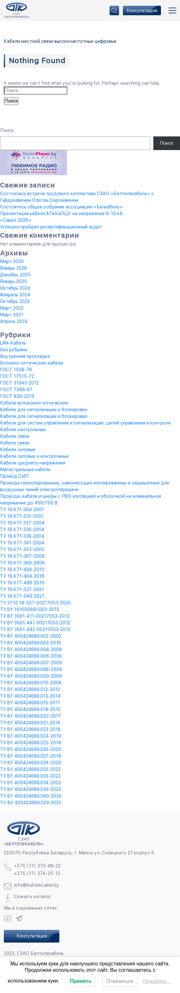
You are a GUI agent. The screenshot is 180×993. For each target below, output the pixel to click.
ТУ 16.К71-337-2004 (22, 522)
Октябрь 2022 (15, 301)
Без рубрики (13, 349)
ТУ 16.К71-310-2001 (21, 516)
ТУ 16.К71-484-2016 (22, 576)
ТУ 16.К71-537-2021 (22, 589)
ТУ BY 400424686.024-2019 (30, 736)
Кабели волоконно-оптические (34, 402)
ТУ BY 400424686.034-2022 (30, 782)
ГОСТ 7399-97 (16, 389)
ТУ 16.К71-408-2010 (22, 569)
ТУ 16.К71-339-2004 (22, 536)
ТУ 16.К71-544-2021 (22, 596)
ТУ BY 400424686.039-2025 (30, 789)
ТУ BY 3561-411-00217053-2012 (35, 616)
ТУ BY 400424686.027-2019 (30, 756)
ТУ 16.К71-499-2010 (22, 582)
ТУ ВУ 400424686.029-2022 (30, 802)
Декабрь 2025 (15, 274)
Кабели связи (14, 436)
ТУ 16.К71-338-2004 (22, 529)
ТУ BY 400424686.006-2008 (31, 656)
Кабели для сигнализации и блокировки (43, 409)
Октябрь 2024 (15, 288)
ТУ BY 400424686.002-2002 (30, 636)
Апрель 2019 (13, 321)
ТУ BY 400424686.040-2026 (31, 796)
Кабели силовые (18, 449)
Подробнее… (156, 981)
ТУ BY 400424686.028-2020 (30, 762)
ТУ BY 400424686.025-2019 (30, 742)
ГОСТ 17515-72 (17, 376)
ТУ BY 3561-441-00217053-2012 (35, 622)
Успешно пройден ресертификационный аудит (51, 226)
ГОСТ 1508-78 (16, 369)
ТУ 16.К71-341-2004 (22, 542)
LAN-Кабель (13, 342)
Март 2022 (11, 308)
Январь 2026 (13, 268)
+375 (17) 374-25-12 (37, 873)
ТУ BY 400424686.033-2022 (30, 776)
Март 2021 (11, 314)
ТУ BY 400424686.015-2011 (30, 702)
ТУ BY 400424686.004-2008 (31, 649)
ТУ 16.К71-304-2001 (22, 509)
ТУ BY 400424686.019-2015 (30, 709)
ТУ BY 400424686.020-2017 (30, 716)
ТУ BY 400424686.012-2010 (30, 689)
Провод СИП (14, 476)
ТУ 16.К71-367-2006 (22, 556)
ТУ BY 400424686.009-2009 (31, 676)
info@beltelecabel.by (36, 885)
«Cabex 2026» (15, 220)
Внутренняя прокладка (25, 356)
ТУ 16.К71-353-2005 (22, 549)
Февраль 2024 (15, 294)
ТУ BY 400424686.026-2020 (30, 749)
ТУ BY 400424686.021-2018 (30, 722)
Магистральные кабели (25, 469)
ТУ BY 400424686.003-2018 (30, 642)
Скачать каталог (32, 896)
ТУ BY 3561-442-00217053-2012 (35, 629)
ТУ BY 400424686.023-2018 (30, 729)
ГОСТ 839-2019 (17, 396)
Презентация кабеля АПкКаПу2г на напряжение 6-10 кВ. (61, 213)
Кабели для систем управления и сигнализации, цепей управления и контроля (85, 422)
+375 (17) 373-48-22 (37, 865)
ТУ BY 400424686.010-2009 (30, 682)
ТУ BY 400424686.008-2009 (31, 669)
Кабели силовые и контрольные (34, 456)
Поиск (7, 130)
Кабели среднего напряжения (32, 462)
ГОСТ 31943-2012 (19, 382)
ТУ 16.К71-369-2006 (22, 562)
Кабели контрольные (23, 429)
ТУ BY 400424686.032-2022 (30, 769)
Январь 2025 (13, 281)
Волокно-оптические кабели (31, 362)
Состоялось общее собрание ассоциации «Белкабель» (61, 206)
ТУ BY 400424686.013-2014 (30, 696)
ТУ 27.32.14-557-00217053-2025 (35, 602)
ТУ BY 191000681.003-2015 (29, 609)
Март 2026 (12, 261)
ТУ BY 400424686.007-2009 (31, 662)
